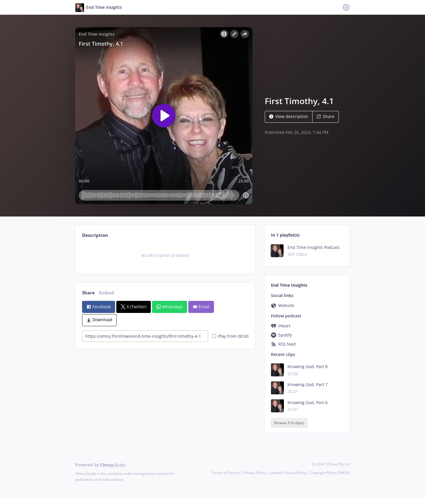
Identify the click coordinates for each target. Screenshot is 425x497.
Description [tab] (95, 235)
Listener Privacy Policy (287, 472)
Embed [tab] (106, 293)
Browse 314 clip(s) (289, 422)
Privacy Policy (254, 472)
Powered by (100, 465)
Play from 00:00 (230, 336)
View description (288, 116)
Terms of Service (226, 472)
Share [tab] (88, 293)
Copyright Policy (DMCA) (330, 472)
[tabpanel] (165, 255)
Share (325, 116)
